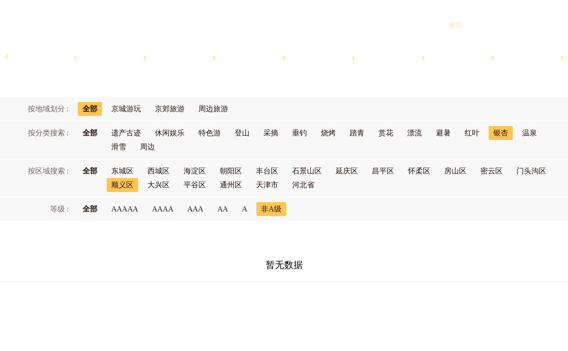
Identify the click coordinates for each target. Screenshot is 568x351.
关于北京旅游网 (207, 303)
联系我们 (371, 303)
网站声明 (294, 303)
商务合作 (255, 303)
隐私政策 (332, 303)
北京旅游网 (79, 24)
